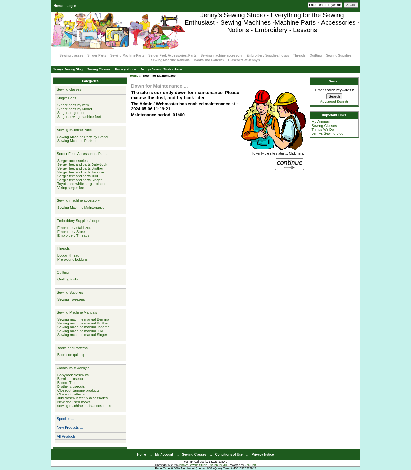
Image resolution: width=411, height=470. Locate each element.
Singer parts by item (72, 105)
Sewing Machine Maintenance (80, 207)
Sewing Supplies (338, 55)
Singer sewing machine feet (78, 117)
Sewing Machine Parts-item (78, 141)
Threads (299, 55)
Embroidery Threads (73, 235)
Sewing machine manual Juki (79, 331)
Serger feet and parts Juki (77, 176)
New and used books (73, 402)
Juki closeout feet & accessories (82, 398)
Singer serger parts (72, 113)
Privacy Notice (125, 69)
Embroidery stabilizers (74, 228)
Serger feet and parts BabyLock (81, 164)
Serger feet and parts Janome (80, 172)
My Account (320, 122)
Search (334, 81)
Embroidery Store (70, 232)
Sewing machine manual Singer (81, 335)
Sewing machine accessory (221, 55)
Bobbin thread (68, 255)
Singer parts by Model (74, 109)
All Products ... (68, 436)
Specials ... (65, 419)
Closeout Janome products (78, 390)
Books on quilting (70, 355)
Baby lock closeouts (72, 375)
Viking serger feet (70, 188)
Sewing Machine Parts (127, 55)
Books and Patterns (209, 60)
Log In (71, 6)
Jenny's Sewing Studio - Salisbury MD (202, 464)
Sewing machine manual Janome (82, 327)
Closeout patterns (70, 394)
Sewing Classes (98, 69)
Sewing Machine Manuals (170, 60)
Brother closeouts (70, 386)
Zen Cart (250, 464)
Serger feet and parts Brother (79, 168)
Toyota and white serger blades (81, 184)
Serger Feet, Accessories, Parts (172, 55)
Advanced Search (334, 101)
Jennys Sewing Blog (68, 69)
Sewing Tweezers (70, 299)
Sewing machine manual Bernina (82, 319)
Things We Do (322, 129)
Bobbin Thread (68, 383)
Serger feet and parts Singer (79, 180)
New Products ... (70, 427)
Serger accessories (72, 161)
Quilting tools (67, 279)
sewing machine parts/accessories (83, 406)
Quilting (316, 55)
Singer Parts (96, 55)
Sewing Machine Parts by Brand (82, 137)
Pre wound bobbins (72, 259)
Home (58, 6)
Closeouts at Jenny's (244, 60)
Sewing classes (71, 55)
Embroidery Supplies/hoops (267, 55)
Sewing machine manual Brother (82, 323)
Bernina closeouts (71, 379)
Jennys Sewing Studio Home (161, 69)
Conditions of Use (229, 454)
